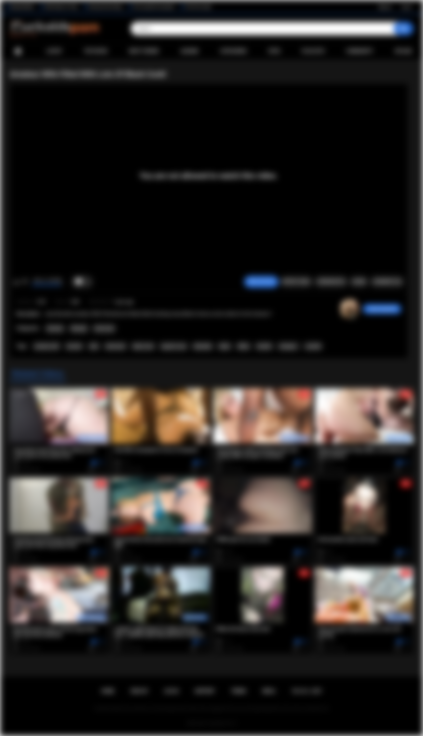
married (74, 346)
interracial (115, 346)
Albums (190, 51)
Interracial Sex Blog (105, 7)
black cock (143, 346)
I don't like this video (24, 282)
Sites (274, 51)
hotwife (264, 346)
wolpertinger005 (382, 309)
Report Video (296, 281)
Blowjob (79, 328)
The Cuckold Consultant (153, 7)
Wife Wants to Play (61, 7)
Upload (403, 51)
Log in (406, 7)
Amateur (55, 328)
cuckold (313, 346)
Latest (54, 51)
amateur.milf (46, 346)
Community (359, 51)
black (224, 346)
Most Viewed (144, 51)
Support (205, 691)
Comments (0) (387, 281)
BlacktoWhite (22, 7)
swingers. (288, 346)
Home (18, 51)
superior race (173, 346)
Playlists (313, 51)
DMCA (268, 691)
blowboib (202, 346)
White (243, 346)
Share (359, 281)
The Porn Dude (198, 7)
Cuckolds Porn (219, 723)
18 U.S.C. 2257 (307, 691)
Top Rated (95, 51)
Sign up (384, 7)
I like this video (16, 282)
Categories (233, 51)
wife (94, 346)
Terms (238, 691)
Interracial (104, 328)
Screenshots (331, 281)
